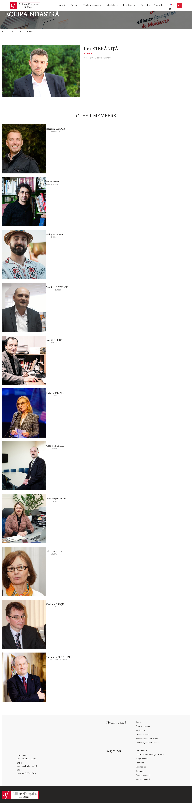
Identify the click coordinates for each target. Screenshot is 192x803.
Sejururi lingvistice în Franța (147, 738)
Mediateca (112, 5)
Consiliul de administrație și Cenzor (150, 754)
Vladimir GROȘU (55, 604)
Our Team (15, 32)
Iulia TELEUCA (54, 551)
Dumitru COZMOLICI (57, 287)
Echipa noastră (142, 759)
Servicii (144, 5)
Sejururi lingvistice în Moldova (148, 743)
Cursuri (74, 5)
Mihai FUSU (52, 181)
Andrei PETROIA (55, 445)
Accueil (4, 32)
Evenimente (129, 5)
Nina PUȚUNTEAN (56, 498)
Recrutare (140, 763)
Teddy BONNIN (54, 234)
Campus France (142, 734)
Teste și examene (92, 5)
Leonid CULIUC (54, 340)
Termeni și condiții (143, 775)
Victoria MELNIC (55, 392)
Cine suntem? (141, 750)
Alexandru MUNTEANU (59, 657)
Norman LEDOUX (55, 128)
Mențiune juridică (143, 779)
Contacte (158, 5)
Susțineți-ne (141, 767)
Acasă (62, 5)
